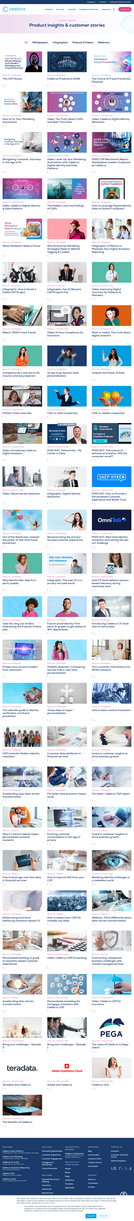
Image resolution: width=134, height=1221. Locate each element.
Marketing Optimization (52, 1151)
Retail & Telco (47, 1193)
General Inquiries (118, 1161)
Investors (115, 1151)
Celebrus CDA (21, 1174)
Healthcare (47, 1189)
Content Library (95, 1162)
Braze (67, 1172)
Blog (90, 1151)
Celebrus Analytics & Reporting (21, 1169)
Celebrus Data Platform (21, 1152)
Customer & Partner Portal (119, 1156)
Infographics (60, 42)
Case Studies (93, 1155)
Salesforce (69, 1180)
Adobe (68, 1169)
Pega (67, 1176)
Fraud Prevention (49, 1168)
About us (92, 1179)
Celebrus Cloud (21, 1180)
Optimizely (69, 1188)
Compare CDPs (94, 1159)
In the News (93, 1166)
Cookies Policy (49, 1203)
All (26, 42)
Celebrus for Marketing (21, 1157)
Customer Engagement (52, 1159)
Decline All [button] (103, 1216)
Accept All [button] (91, 1216)
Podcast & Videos (82, 42)
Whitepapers (40, 42)
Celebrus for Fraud (21, 1163)
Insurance (46, 1185)
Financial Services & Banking (50, 1180)
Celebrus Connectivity (75, 1155)
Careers (91, 1187)
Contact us (125, 9)
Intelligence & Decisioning (47, 1163)
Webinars (104, 42)
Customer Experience (51, 1155)
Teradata (69, 1184)
